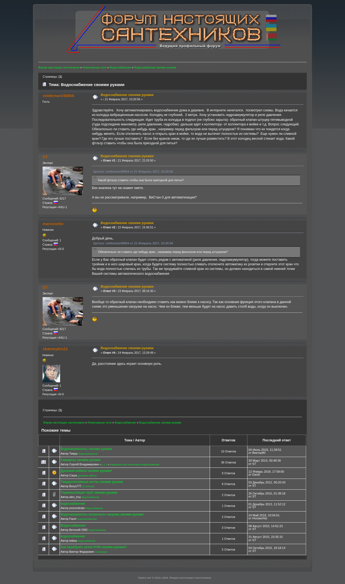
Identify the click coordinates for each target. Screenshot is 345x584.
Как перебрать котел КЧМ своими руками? (94, 547)
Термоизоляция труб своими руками (89, 492)
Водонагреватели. (88, 453)
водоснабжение (73, 504)
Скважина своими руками (80, 460)
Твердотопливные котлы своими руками (92, 482)
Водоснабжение (90, 497)
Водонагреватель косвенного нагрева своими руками (102, 514)
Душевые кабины (87, 475)
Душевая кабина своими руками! (86, 471)
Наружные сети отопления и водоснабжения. (135, 464)
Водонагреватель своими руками (86, 449)
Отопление (88, 486)
